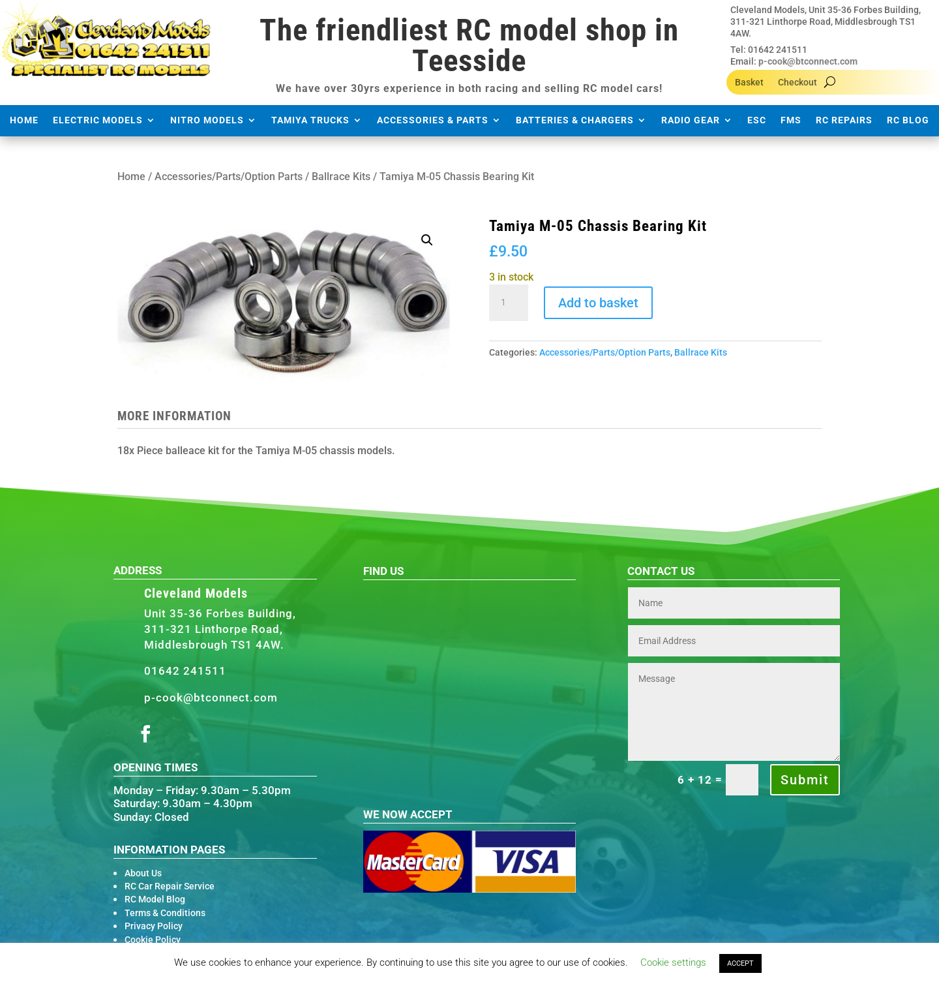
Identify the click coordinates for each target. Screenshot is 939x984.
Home (24, 120)
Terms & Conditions (165, 913)
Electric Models (98, 120)
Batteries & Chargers (575, 120)
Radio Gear (690, 120)
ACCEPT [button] (740, 963)
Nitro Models (207, 120)
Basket (749, 82)
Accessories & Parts (432, 120)
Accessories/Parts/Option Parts (229, 176)
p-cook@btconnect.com (807, 61)
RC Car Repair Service (170, 886)
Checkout (797, 82)
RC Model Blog (155, 899)
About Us (143, 873)
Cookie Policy (153, 939)
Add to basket (598, 303)
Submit (805, 780)
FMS (791, 120)
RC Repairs (844, 120)
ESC (756, 120)
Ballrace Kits (341, 176)
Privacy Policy (154, 926)
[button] (427, 240)
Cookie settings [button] (673, 962)
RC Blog (908, 120)
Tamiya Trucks (310, 120)
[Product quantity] (508, 302)
